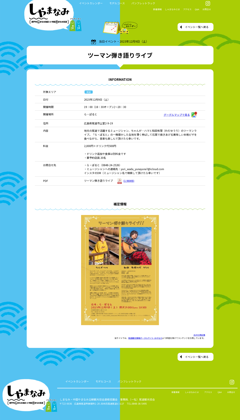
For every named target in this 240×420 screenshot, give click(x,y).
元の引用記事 (199, 334)
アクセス (187, 9)
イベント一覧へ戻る (197, 27)
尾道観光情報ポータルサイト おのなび (145, 338)
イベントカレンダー (91, 3)
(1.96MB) (125, 181)
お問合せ (206, 9)
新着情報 (157, 9)
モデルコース (117, 3)
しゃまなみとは (172, 9)
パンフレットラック (143, 3)
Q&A (197, 9)
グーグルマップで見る (180, 115)
